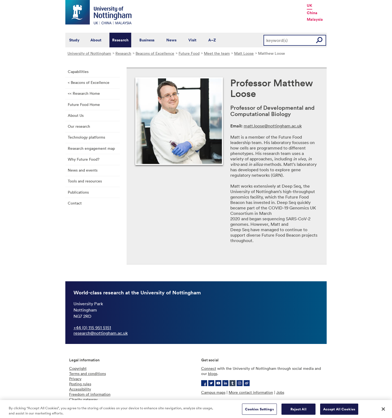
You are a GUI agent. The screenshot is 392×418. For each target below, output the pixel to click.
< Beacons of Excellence (88, 82)
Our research (79, 126)
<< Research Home (84, 93)
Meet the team (217, 53)
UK (309, 5)
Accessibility (80, 389)
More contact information (251, 392)
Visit (192, 40)
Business (146, 40)
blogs (212, 373)
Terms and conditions (87, 373)
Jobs (280, 392)
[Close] (383, 411)
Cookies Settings (259, 410)
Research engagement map (91, 148)
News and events (82, 170)
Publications (78, 192)
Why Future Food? (83, 159)
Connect (208, 368)
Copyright (78, 368)
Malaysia (315, 19)
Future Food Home (84, 104)
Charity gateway (83, 399)
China (312, 13)
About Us (76, 115)
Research (120, 40)
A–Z (212, 40)
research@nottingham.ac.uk (101, 333)
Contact (75, 203)
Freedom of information (90, 394)
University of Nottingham (89, 53)
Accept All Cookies (339, 410)
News (171, 40)
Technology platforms (86, 137)
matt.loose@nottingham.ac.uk (273, 126)
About (95, 40)
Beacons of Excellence (155, 53)
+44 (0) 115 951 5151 (92, 327)
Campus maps (213, 392)
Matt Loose (244, 53)
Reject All (298, 410)
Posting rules (80, 383)
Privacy (75, 378)
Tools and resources (85, 181)
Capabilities (78, 71)
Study (74, 40)
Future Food (189, 53)
